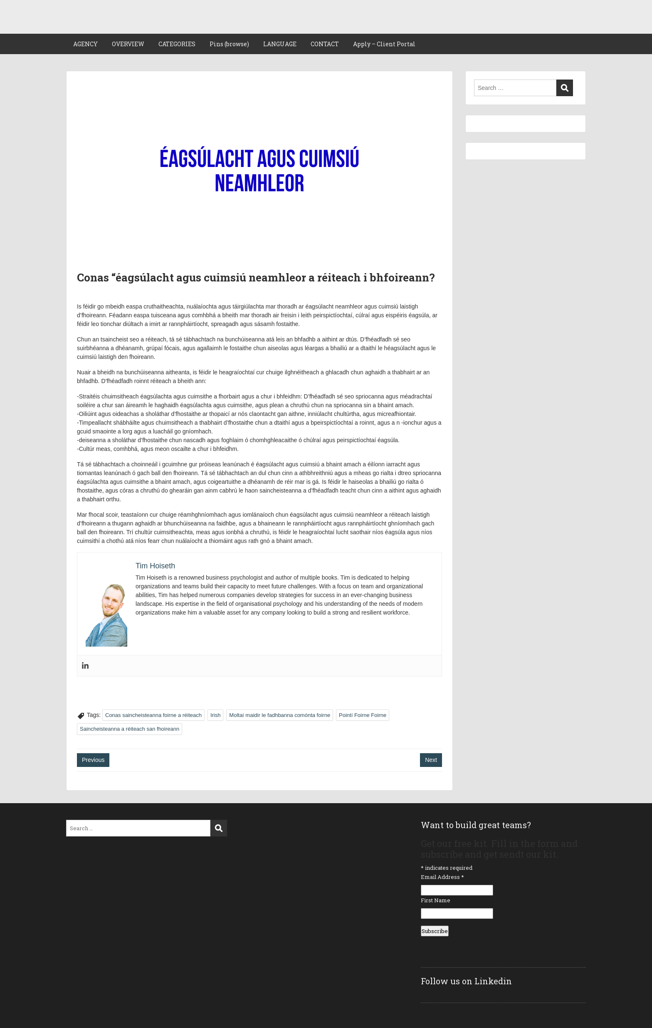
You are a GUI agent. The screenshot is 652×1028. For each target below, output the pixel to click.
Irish (215, 715)
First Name (435, 900)
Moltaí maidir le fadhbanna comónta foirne (279, 715)
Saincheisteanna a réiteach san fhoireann (129, 729)
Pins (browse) (229, 44)
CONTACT (325, 44)
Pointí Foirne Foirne (362, 715)
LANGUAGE (279, 44)
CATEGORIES (176, 44)
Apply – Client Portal (384, 44)
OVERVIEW (128, 44)
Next (431, 760)
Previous (93, 760)
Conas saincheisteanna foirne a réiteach (153, 715)
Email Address (442, 877)
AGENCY (85, 44)
